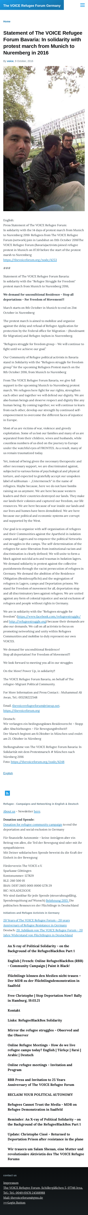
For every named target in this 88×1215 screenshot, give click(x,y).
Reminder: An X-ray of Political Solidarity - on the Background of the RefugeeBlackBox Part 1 (44, 1121)
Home (6, 21)
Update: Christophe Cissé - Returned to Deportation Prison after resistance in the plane (45, 1136)
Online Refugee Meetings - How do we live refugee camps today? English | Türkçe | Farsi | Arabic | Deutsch (44, 1050)
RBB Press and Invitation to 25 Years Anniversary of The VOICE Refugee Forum (41, 1082)
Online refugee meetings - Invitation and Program (40, 1067)
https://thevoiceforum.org (21, 710)
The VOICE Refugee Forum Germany (32, 6)
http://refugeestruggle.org (27, 621)
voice (10, 61)
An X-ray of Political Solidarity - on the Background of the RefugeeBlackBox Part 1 (41, 948)
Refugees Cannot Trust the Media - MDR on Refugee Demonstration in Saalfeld (42, 1107)
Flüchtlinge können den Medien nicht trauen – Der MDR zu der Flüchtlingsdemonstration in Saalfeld (44, 981)
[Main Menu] (82, 5)
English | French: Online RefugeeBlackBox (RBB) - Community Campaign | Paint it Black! (45, 963)
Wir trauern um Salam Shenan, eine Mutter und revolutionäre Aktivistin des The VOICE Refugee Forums (46, 1154)
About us (9, 811)
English (8, 773)
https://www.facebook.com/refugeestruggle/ (49, 616)
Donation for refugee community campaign (32, 824)
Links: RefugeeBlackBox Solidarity (35, 1020)
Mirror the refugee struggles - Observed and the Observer (43, 1032)
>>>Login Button (14, 1202)
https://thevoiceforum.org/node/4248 (37, 762)
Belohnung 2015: (57, 900)
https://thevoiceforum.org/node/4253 (30, 260)
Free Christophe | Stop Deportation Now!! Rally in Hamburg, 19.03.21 (45, 998)
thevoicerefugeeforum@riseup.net (35, 705)
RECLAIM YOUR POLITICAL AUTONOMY (40, 1094)
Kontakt (14, 1010)
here (37, 811)
